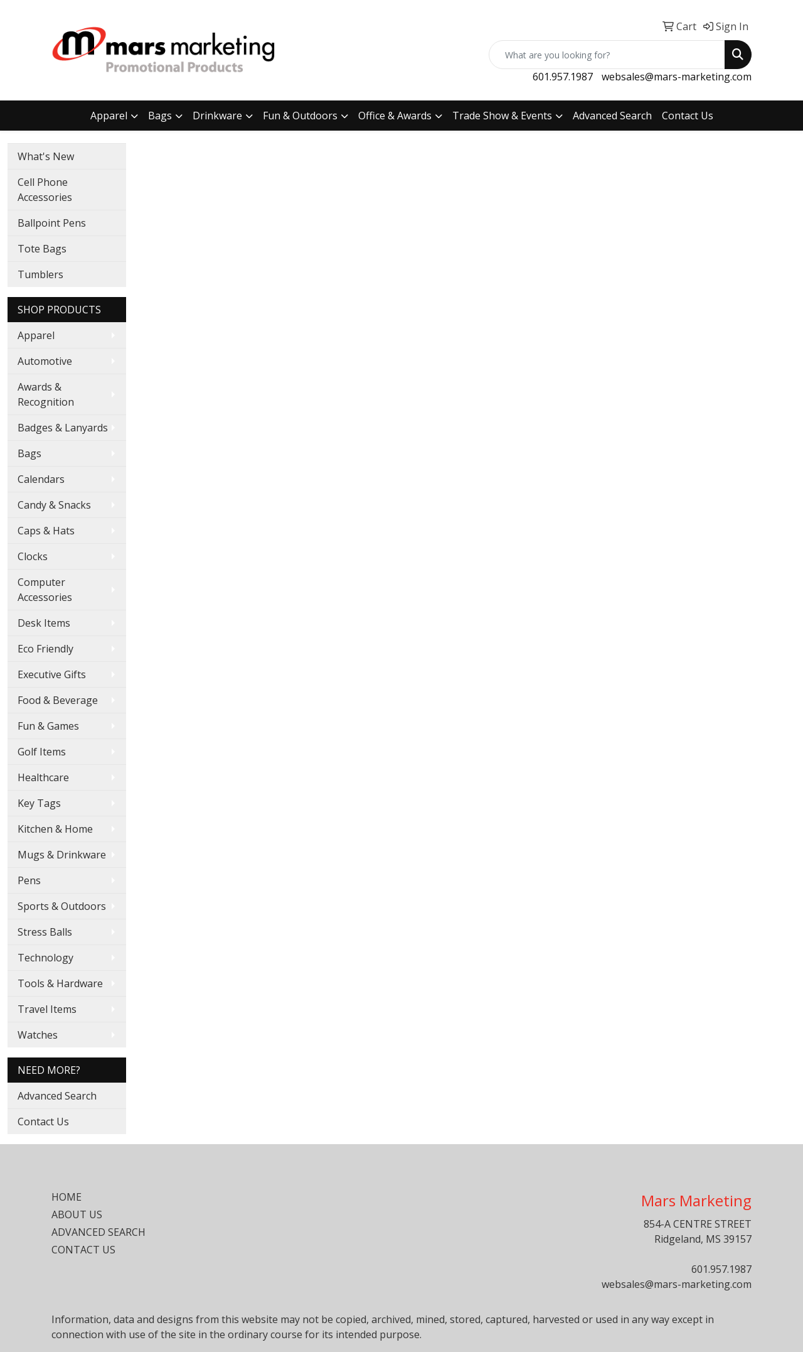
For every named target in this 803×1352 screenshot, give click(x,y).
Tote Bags (42, 249)
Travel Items (47, 1009)
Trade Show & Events (502, 115)
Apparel (108, 115)
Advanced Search (612, 115)
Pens (29, 880)
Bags (160, 115)
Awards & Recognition (46, 394)
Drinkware (217, 115)
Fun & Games (48, 726)
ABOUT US (76, 1214)
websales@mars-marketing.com (677, 77)
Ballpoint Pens (52, 223)
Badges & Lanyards (63, 428)
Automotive (45, 361)
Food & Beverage (58, 700)
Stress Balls (45, 932)
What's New (46, 156)
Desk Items (44, 623)
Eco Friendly (45, 649)
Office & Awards (395, 115)
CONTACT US (83, 1250)
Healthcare (43, 777)
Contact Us (687, 115)
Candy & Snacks (54, 505)
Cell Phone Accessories (45, 189)
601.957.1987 (563, 77)
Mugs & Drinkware (62, 855)
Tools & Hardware (60, 983)
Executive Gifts (52, 674)
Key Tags (39, 803)
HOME (66, 1197)
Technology (45, 958)
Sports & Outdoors (62, 906)
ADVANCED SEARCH (98, 1232)
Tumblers (40, 274)
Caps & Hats (46, 531)
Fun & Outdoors (300, 115)
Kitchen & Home (55, 829)
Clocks (33, 556)
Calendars (41, 479)
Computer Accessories (45, 589)
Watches (38, 1035)
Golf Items (42, 752)
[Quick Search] (607, 54)
